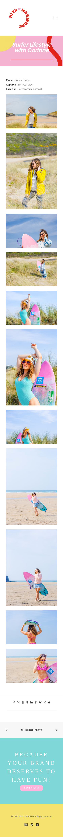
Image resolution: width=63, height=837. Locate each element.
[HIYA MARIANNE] (19, 18)
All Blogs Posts (32, 730)
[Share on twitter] (18, 703)
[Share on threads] (23, 703)
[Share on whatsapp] (36, 703)
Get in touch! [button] (31, 788)
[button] (55, 18)
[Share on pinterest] (27, 703)
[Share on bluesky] (40, 703)
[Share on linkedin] (32, 703)
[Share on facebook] (14, 703)
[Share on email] (49, 703)
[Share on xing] (45, 703)
